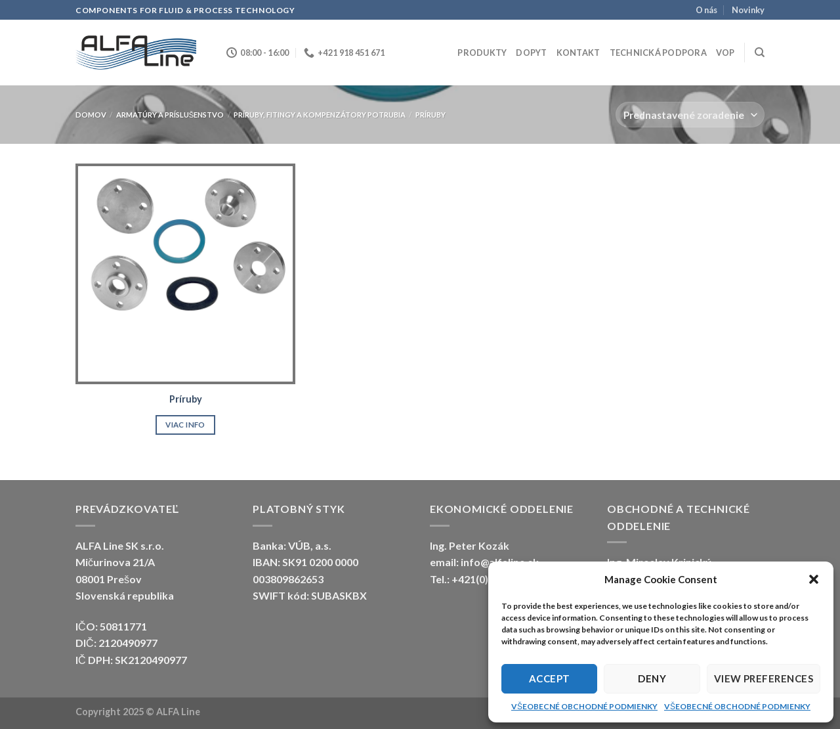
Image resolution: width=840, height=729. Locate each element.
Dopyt (531, 52)
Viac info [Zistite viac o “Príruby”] (185, 424)
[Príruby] (185, 273)
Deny (652, 678)
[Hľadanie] (760, 52)
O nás (706, 10)
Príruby (185, 399)
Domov (90, 114)
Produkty (482, 52)
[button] (813, 579)
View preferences (763, 678)
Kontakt (578, 52)
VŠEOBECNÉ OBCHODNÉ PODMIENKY (584, 706)
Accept (549, 678)
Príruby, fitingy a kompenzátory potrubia (320, 114)
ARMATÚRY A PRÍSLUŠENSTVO (170, 114)
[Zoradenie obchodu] (690, 114)
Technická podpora (658, 52)
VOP (725, 52)
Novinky (748, 10)
